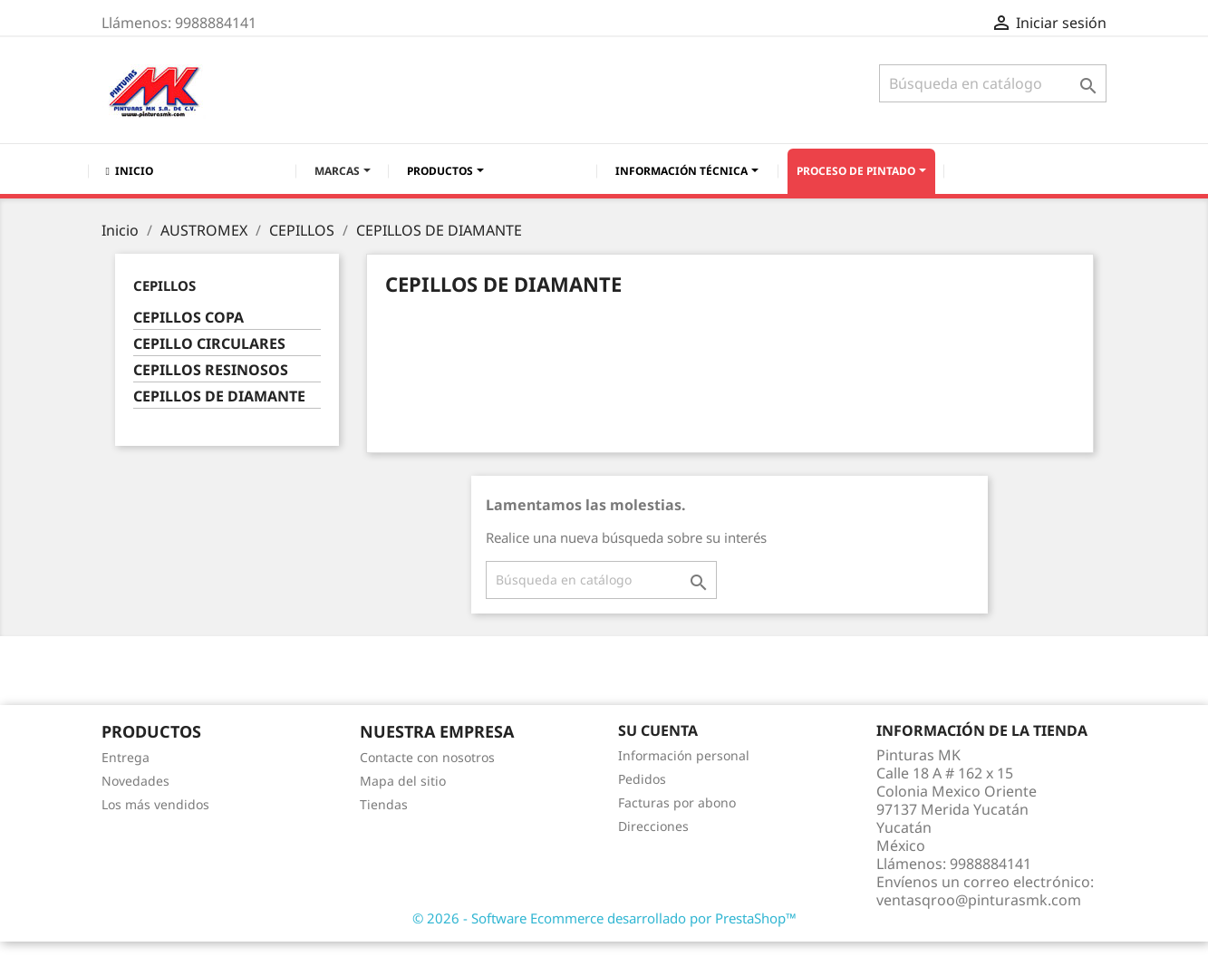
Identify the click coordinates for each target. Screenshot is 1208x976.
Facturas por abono (677, 802)
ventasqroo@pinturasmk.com (978, 900)
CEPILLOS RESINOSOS (210, 370)
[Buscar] (993, 83)
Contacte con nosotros (427, 757)
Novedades (135, 780)
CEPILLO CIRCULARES (209, 343)
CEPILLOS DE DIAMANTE (219, 396)
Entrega (125, 757)
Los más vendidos (155, 804)
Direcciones (653, 826)
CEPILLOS (164, 285)
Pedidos (642, 779)
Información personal (683, 755)
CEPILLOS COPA (188, 317)
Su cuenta (658, 730)
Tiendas (384, 804)
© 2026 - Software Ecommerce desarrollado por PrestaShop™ (604, 918)
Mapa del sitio (403, 780)
